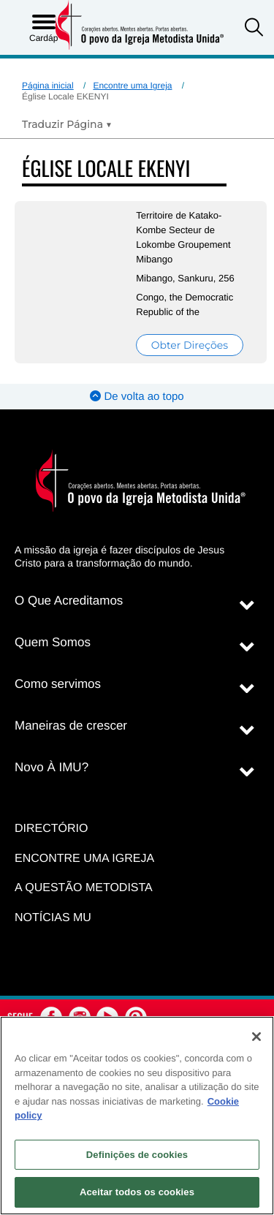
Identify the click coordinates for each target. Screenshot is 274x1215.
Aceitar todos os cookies (137, 1191)
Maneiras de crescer (71, 726)
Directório (51, 828)
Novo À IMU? (51, 767)
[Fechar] (256, 1037)
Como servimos (58, 684)
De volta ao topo (136, 396)
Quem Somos (53, 642)
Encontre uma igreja (84, 858)
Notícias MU (53, 918)
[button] (254, 29)
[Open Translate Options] (67, 124)
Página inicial (48, 85)
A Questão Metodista (84, 888)
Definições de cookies (137, 1154)
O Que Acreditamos (69, 601)
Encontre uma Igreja (132, 85)
